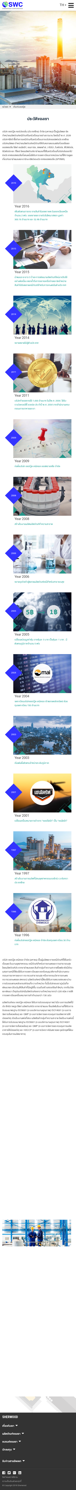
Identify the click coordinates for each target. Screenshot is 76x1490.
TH (62, 5)
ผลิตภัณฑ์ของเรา (13, 1433)
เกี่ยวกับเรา (10, 1425)
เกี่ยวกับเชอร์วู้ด (19, 106)
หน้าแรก (5, 106)
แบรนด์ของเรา (11, 1441)
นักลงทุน (8, 1449)
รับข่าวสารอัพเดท (13, 1461)
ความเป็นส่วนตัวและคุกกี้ (11, 1481)
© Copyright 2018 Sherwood (14, 1485)
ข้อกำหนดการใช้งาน (10, 1477)
